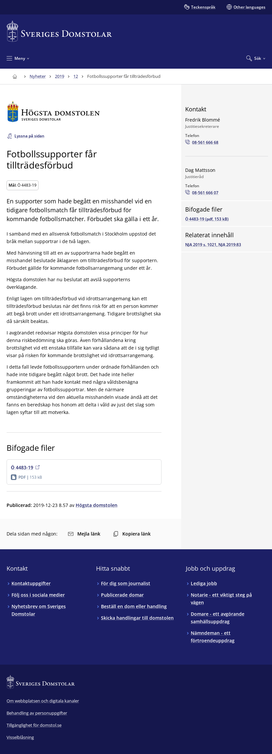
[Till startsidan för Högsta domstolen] (84, 111)
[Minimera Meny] (18, 58)
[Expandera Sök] (256, 58)
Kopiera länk (132, 534)
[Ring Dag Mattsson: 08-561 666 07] (201, 193)
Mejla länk (84, 534)
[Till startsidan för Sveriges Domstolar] (59, 31)
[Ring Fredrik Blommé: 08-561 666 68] (201, 143)
